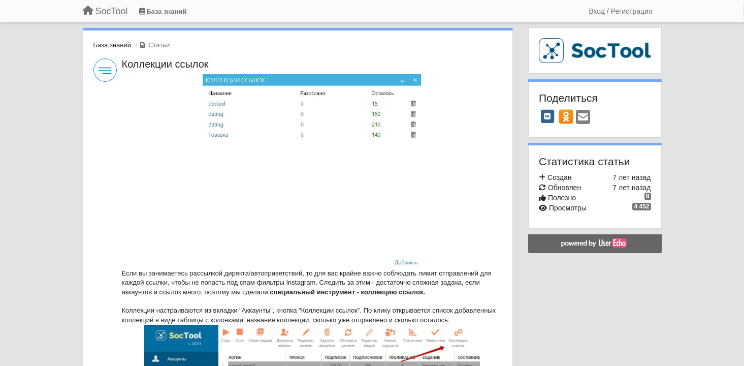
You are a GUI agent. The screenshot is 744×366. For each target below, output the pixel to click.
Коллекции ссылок (165, 64)
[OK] (566, 116)
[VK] (547, 116)
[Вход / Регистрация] (620, 11)
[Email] (583, 118)
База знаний (112, 45)
